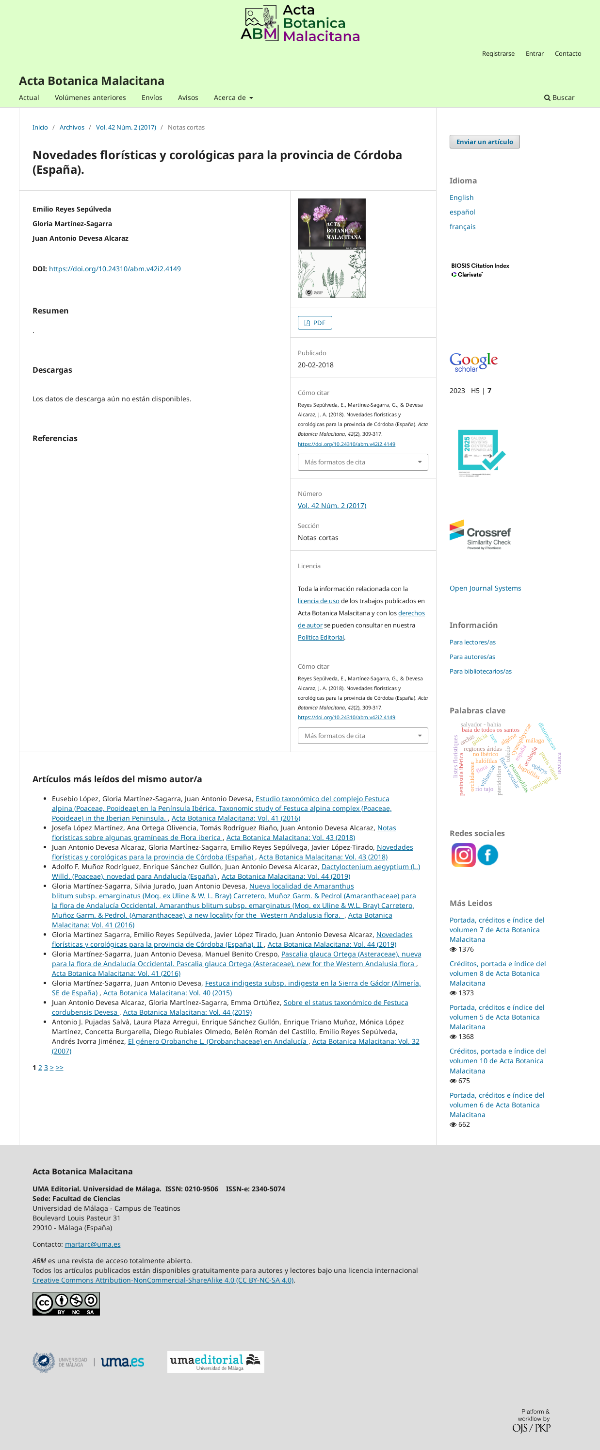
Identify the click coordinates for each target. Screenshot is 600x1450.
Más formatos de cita (335, 462)
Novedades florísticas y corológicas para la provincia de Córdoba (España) (232, 851)
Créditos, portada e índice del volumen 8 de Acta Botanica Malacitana (498, 973)
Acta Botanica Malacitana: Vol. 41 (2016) (236, 818)
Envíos (152, 97)
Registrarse (498, 53)
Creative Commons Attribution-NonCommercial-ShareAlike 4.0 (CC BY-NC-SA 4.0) (162, 1280)
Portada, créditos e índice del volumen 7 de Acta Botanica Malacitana (497, 929)
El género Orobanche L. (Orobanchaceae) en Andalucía (218, 1041)
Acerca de (231, 97)
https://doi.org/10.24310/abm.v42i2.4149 (115, 268)
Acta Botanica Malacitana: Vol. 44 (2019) (286, 876)
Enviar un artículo (484, 141)
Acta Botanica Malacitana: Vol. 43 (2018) (291, 837)
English (462, 197)
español (462, 211)
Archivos (72, 128)
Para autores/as (472, 656)
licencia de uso (319, 600)
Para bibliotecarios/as (481, 671)
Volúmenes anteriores (90, 97)
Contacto (568, 53)
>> (60, 1067)
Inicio (40, 128)
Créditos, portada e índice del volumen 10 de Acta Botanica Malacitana (498, 1060)
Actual (29, 97)
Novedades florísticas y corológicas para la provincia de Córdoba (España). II (232, 939)
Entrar (535, 53)
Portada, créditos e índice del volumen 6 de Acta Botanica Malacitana (497, 1104)
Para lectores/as (473, 642)
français (463, 226)
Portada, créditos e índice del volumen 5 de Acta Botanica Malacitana (497, 1017)
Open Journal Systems (485, 588)
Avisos (188, 97)
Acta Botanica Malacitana (91, 80)
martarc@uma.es (93, 1244)
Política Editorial (321, 637)
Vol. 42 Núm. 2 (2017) (126, 128)
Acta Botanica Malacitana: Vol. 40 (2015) (167, 992)
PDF (318, 322)
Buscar (559, 97)
